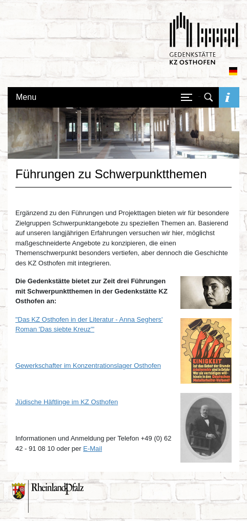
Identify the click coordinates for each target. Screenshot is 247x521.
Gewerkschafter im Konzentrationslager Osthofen (88, 365)
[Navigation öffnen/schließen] (186, 97)
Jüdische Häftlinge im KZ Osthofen (66, 402)
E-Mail (92, 448)
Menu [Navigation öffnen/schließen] (26, 97)
